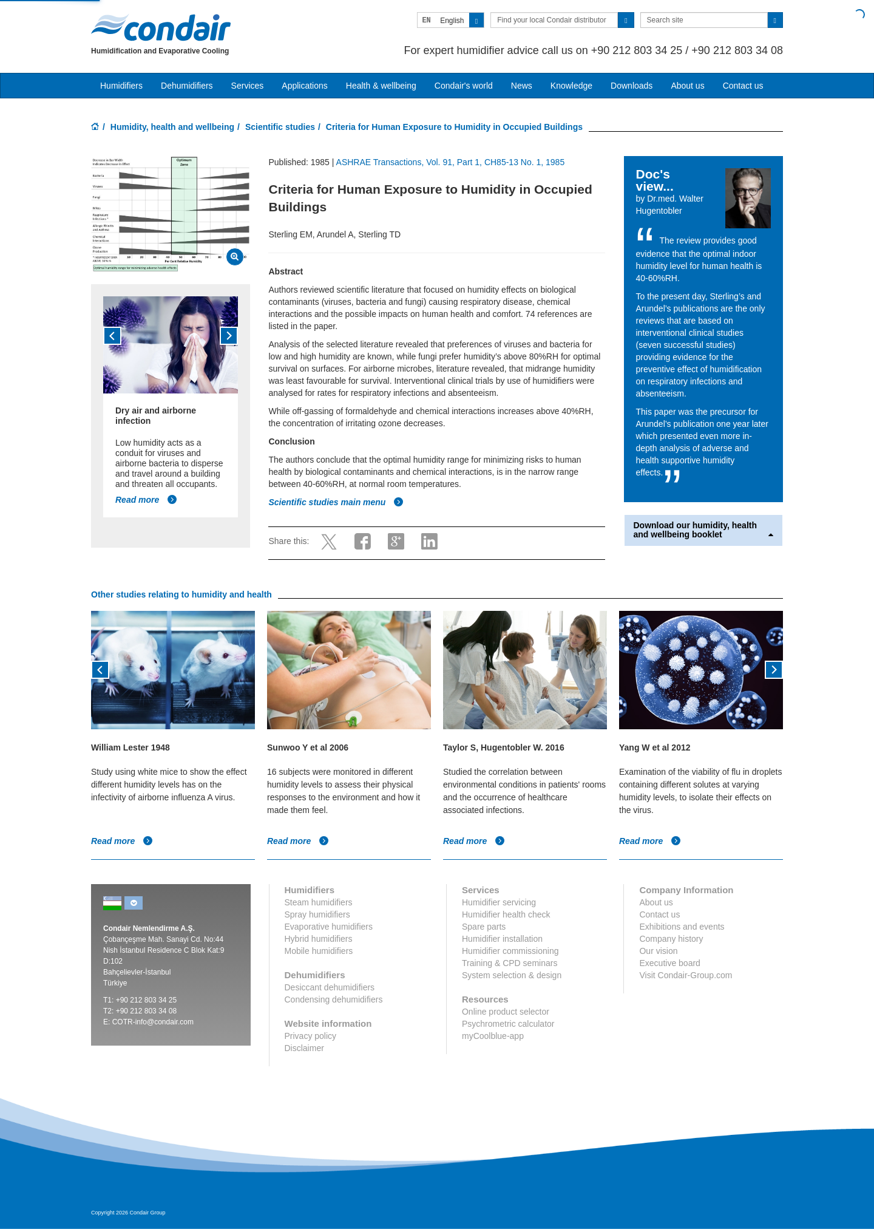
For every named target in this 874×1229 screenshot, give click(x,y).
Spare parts (484, 926)
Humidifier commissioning (510, 951)
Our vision (658, 951)
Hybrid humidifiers (319, 939)
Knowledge (571, 85)
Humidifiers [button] (121, 85)
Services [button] (247, 85)
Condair (161, 27)
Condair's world (464, 85)
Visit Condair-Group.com (685, 975)
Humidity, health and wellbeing (172, 127)
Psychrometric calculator (508, 1024)
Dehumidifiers (187, 85)
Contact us (743, 85)
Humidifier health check (506, 914)
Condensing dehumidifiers (334, 999)
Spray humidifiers (317, 914)
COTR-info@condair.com (153, 1022)
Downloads (631, 85)
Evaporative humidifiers (329, 926)
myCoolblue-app (493, 1036)
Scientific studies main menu (336, 502)
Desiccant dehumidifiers (330, 987)
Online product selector (505, 1011)
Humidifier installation (502, 939)
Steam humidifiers (319, 902)
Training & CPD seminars (509, 963)
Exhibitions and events (681, 926)
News (521, 85)
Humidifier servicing (499, 902)
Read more (146, 500)
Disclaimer (304, 1048)
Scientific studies (280, 127)
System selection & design (511, 975)
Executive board (669, 963)
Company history (671, 939)
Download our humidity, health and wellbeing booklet (704, 530)
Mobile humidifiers (319, 951)
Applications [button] (305, 85)
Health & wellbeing (381, 85)
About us (687, 85)
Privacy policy (311, 1036)
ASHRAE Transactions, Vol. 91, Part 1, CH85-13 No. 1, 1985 (450, 162)
